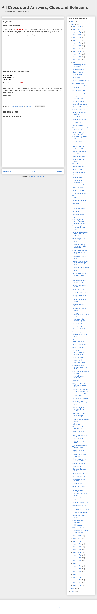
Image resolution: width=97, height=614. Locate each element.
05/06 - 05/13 (77, 538)
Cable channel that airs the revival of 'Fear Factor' (79, 252)
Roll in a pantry (77, 525)
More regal (75, 380)
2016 (73, 591)
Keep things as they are (79, 473)
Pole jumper (76, 350)
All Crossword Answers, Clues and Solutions (45, 7)
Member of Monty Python (80, 329)
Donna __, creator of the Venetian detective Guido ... (80, 409)
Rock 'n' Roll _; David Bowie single (79, 455)
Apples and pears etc (79, 344)
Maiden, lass (76, 424)
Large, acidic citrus (78, 98)
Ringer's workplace (78, 466)
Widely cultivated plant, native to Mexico (79, 274)
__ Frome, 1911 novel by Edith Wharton (80, 442)
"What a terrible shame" (79, 528)
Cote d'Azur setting (78, 518)
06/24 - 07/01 (77, 48)
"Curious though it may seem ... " (79, 137)
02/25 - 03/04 (77, 566)
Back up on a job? (78, 185)
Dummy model (77, 360)
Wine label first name (79, 200)
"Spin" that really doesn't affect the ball (80, 128)
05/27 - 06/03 (77, 59)
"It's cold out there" (78, 164)
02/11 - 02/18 (77, 571)
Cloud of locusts (77, 75)
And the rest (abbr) (78, 342)
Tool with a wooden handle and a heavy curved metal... (80, 268)
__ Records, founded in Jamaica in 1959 (79, 446)
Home (33, 171)
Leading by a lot (77, 483)
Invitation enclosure (78, 156)
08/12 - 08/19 (77, 29)
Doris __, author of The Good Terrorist (79, 394)
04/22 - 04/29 (77, 544)
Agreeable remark (78, 83)
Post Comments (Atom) (37, 176)
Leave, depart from (78, 438)
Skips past (75, 203)
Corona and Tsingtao (78, 209)
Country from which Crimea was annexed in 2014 (80, 385)
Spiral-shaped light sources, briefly (78, 133)
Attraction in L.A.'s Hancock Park (78, 147)
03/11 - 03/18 (77, 560)
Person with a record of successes (79, 377)
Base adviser (76, 154)
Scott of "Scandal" (78, 169)
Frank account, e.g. (78, 190)
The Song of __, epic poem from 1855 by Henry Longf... (79, 415)
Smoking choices (77, 491)
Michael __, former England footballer (78, 451)
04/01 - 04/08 (77, 552)
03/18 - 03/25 (77, 558)
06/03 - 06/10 (77, 57)
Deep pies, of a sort (78, 476)
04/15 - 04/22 (77, 547)
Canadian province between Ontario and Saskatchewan (79, 367)
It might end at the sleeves (80, 509)
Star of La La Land (78, 289)
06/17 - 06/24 (77, 51)
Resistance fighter (78, 101)
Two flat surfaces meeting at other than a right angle (80, 262)
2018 (73, 24)
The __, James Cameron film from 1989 (80, 427)
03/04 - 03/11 (77, 563)
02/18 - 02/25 (77, 569)
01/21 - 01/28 (77, 580)
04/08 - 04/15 (77, 549)
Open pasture (76, 96)
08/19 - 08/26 (77, 26)
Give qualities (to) (77, 326)
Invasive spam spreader (80, 151)
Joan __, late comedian (79, 436)
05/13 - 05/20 (77, 536)
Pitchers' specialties (78, 515)
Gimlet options (76, 144)
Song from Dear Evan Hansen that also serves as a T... (80, 239)
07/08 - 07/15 (77, 43)
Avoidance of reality (78, 90)
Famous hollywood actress (80, 80)
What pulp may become (79, 119)
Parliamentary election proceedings (79, 65)
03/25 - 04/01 (77, 555)
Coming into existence (79, 363)
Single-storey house (78, 347)
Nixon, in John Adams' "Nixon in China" (79, 460)
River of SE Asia (77, 357)
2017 (73, 589)
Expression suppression (80, 512)
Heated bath (76, 117)
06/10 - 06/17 (77, 54)
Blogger (59, 607)
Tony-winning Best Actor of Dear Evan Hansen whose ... (80, 227)
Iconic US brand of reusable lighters (78, 353)
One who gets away (78, 93)
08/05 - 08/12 (77, 32)
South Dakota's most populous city (78, 487)
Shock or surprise (77, 72)
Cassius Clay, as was (79, 109)
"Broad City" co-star (78, 463)
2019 (73, 21)
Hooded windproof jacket (80, 398)
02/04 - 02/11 (77, 574)
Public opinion (76, 77)
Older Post (58, 171)
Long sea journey (77, 122)
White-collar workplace (79, 104)
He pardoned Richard (79, 193)
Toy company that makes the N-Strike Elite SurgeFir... (80, 233)
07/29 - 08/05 (77, 35)
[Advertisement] (32, 52)
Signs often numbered (79, 175)
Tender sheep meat (78, 332)
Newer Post (7, 171)
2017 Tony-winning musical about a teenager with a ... (78, 221)
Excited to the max (78, 214)
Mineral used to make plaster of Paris (79, 281)
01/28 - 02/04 (77, 577)
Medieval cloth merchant (80, 107)
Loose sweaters (77, 278)
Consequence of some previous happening (79, 320)
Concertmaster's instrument (77, 521)
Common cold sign (78, 206)
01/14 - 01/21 (77, 582)
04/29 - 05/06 (77, 541)
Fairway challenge (78, 166)
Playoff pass (76, 211)
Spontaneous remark (79, 339)
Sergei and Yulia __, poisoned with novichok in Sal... (80, 402)
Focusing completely (78, 172)
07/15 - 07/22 (77, 40)
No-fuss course (77, 141)
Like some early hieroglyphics (77, 181)
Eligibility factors (77, 187)
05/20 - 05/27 (77, 62)
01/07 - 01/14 (77, 585)
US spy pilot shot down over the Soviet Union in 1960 (80, 314)
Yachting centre (77, 323)
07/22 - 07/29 (77, 37)
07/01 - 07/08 (77, 46)
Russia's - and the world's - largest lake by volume (80, 390)
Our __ (74, 217)
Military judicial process (79, 69)
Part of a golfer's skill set (80, 502)
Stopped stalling (77, 177)
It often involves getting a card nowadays (80, 531)
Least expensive (77, 125)
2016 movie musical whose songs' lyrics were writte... (79, 246)
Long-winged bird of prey (80, 292)
